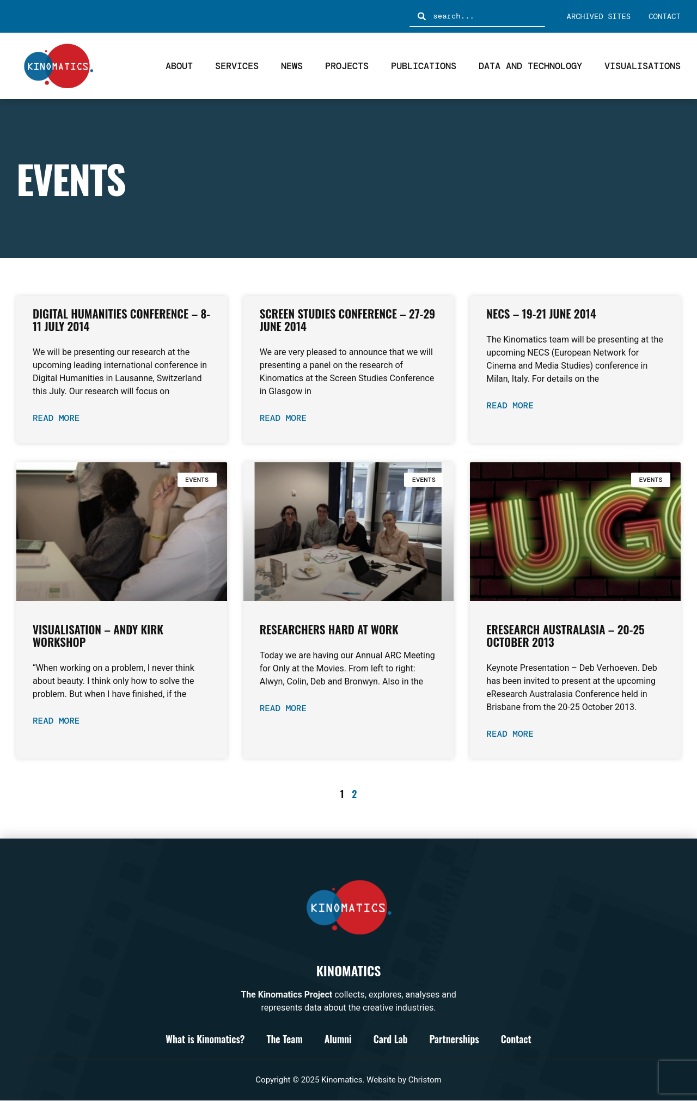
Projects (347, 66)
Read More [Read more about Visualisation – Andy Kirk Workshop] (56, 720)
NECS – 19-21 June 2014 (541, 313)
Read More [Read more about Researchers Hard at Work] (283, 708)
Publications (423, 66)
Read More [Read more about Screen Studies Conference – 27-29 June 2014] (283, 418)
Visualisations (642, 66)
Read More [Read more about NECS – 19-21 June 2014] (509, 405)
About (179, 66)
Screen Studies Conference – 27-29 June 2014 (348, 319)
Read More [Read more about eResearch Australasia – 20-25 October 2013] (509, 733)
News (292, 66)
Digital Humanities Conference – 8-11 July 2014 (121, 319)
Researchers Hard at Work (329, 629)
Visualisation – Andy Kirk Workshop (98, 635)
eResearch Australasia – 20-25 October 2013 (565, 635)
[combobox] (477, 16)
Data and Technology (530, 66)
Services (237, 66)
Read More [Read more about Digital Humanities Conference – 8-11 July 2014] (56, 418)
